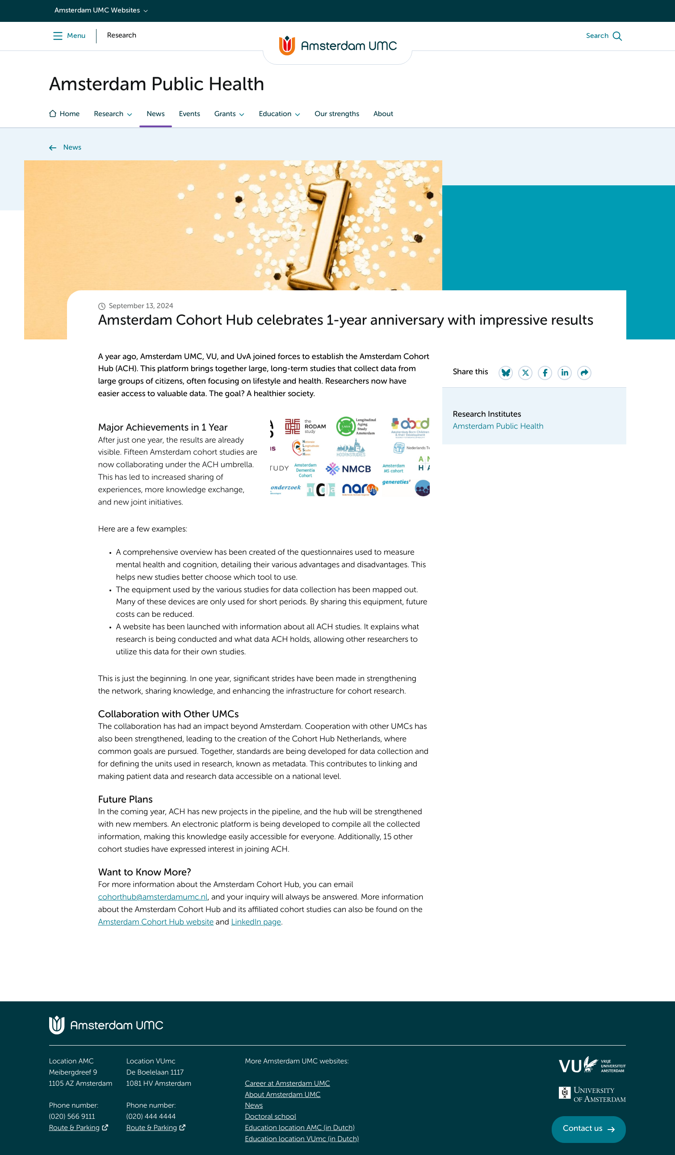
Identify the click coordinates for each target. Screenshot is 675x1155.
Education (275, 114)
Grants (225, 114)
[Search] (606, 36)
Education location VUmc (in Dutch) (302, 1139)
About (383, 114)
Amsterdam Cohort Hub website (156, 923)
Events (189, 114)
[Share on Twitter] (525, 373)
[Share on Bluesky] (506, 373)
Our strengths (336, 114)
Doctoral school (270, 1117)
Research (108, 114)
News (155, 114)
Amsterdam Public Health (498, 427)
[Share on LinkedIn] (565, 373)
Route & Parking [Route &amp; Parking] (74, 1128)
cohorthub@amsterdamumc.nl (153, 898)
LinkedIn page (256, 923)
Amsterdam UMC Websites (97, 10)
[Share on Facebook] (545, 373)
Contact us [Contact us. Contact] (582, 1129)
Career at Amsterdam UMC (287, 1084)
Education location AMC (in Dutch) (300, 1128)
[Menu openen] (67, 36)
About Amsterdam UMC (282, 1095)
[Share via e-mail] (584, 373)
